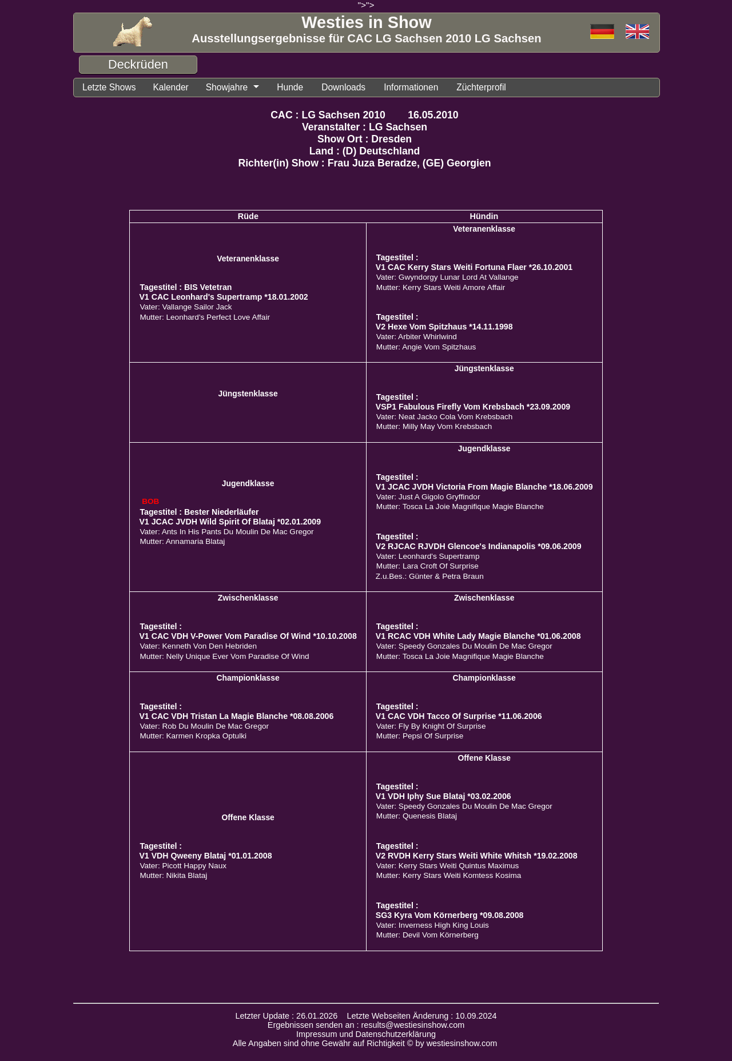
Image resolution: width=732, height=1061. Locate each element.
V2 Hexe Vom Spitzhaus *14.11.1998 (444, 326)
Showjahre (227, 87)
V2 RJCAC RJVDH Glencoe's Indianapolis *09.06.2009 (479, 546)
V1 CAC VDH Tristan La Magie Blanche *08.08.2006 (236, 716)
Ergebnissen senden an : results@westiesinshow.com (366, 1025)
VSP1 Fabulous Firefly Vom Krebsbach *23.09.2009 (473, 406)
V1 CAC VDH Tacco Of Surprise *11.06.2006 (459, 716)
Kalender (170, 87)
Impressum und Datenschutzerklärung (366, 1034)
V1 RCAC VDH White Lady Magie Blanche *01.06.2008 (478, 636)
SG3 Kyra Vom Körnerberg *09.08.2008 (450, 915)
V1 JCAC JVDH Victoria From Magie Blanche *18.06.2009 (484, 486)
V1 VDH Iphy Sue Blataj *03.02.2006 (443, 796)
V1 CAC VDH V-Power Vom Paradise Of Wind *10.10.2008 (247, 636)
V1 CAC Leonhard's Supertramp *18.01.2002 (223, 296)
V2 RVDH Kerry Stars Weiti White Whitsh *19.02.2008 (477, 855)
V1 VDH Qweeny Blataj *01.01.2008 (205, 855)
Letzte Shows (109, 87)
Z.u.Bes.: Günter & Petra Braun (430, 576)
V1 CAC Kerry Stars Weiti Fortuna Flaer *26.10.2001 (474, 267)
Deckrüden (138, 64)
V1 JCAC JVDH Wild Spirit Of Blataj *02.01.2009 (230, 521)
